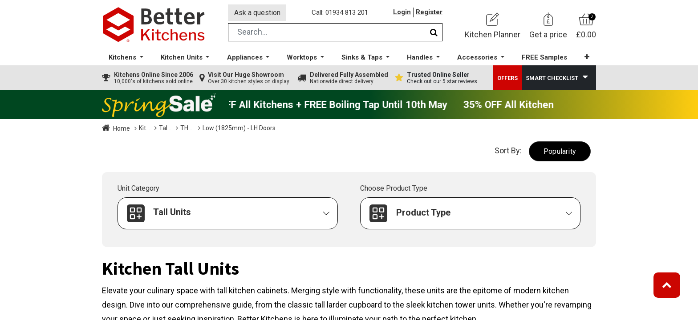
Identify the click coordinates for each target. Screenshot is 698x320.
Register (429, 13)
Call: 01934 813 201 (340, 13)
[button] (587, 57)
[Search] (434, 32)
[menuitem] (544, 58)
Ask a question (257, 12)
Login (402, 13)
